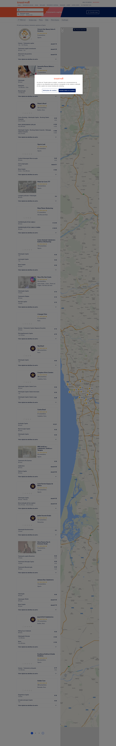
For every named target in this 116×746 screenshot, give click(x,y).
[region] (59, 84)
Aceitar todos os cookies (67, 90)
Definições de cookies (50, 90)
